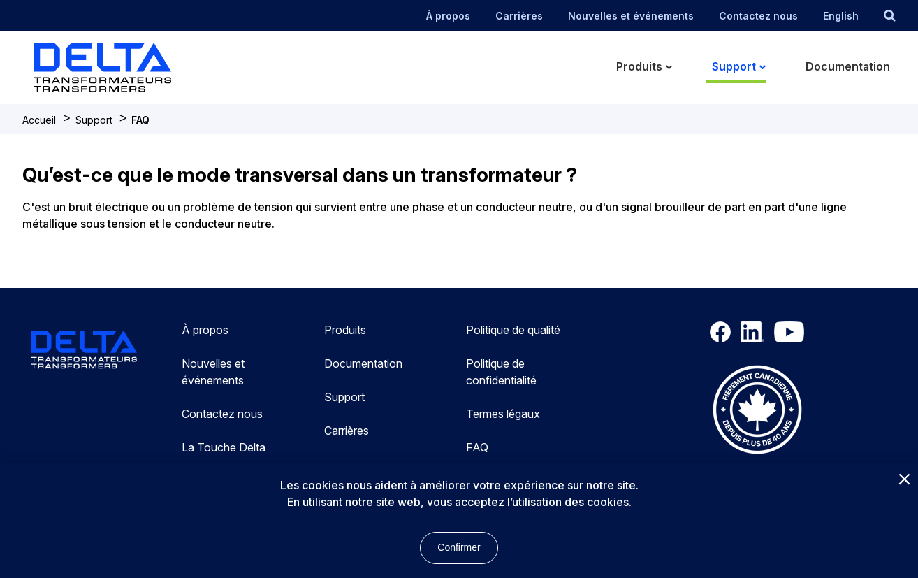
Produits (345, 330)
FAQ (140, 120)
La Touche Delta (223, 447)
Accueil (39, 120)
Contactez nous (758, 16)
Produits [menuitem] (639, 66)
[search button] (889, 15)
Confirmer (458, 547)
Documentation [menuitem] (848, 66)
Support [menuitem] (734, 66)
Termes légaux (503, 414)
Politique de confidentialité (501, 371)
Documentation (363, 363)
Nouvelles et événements (631, 16)
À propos (448, 16)
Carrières (519, 16)
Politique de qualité (513, 330)
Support (93, 120)
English (841, 16)
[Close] (904, 480)
